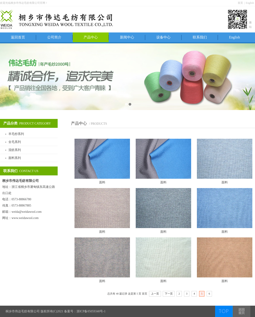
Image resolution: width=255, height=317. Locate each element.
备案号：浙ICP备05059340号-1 (85, 311)
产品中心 (91, 37)
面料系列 (14, 158)
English (250, 2)
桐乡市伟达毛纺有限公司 (23, 311)
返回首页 (18, 37)
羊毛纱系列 (16, 134)
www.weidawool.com (25, 218)
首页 (240, 2)
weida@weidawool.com (26, 211)
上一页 (155, 293)
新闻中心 (127, 37)
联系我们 (200, 37)
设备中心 (163, 37)
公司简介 (54, 37)
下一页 (169, 293)
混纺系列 (14, 150)
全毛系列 (14, 142)
